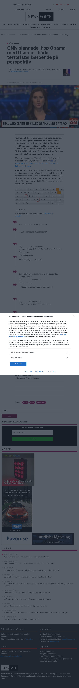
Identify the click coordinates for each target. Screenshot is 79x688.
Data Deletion (27, 371)
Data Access (39, 371)
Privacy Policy (51, 371)
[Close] (75, 317)
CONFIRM (19, 364)
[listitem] (39, 352)
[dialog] (39, 344)
